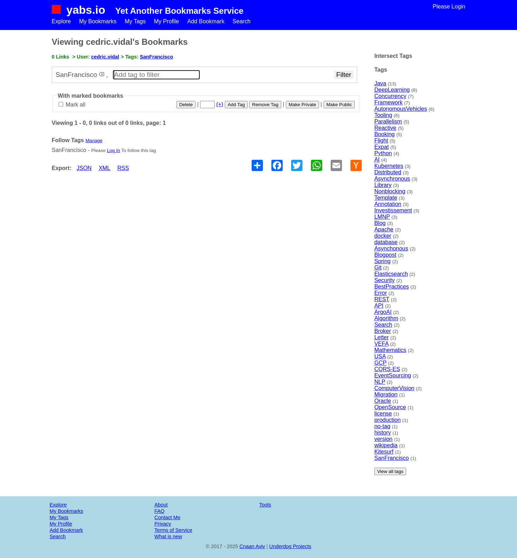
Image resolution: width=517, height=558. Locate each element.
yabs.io (85, 10)
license (383, 414)
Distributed (387, 172)
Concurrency (390, 96)
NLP (379, 382)
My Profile (166, 21)
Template (385, 198)
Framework (388, 102)
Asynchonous (391, 248)
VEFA (381, 344)
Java (380, 83)
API (379, 306)
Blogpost (385, 255)
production (387, 420)
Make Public (339, 104)
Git (377, 268)
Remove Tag (265, 104)
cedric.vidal (105, 57)
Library (383, 185)
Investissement (393, 210)
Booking (384, 134)
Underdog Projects (290, 546)
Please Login (449, 7)
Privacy (163, 524)
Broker (382, 331)
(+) (219, 104)
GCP (380, 363)
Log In (113, 150)
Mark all (72, 105)
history (382, 433)
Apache (383, 229)
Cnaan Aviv (252, 546)
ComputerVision (394, 388)
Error (380, 293)
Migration (386, 395)
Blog (380, 223)
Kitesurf (383, 452)
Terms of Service (173, 530)
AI (377, 160)
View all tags (390, 471)
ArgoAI (383, 312)
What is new (168, 536)
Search (242, 21)
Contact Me (168, 517)
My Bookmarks (97, 21)
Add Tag (236, 104)
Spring (382, 261)
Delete (186, 104)
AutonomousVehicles (400, 109)
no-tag (382, 426)
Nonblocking (389, 191)
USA (380, 356)
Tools (265, 505)
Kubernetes (388, 166)
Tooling (383, 115)
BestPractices (391, 287)
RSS (123, 168)
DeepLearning (392, 90)
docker (382, 236)
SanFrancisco (391, 458)
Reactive (385, 128)
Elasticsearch (391, 274)
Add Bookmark (205, 21)
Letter (381, 337)
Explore (61, 21)
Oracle (382, 401)
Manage (93, 140)
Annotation (388, 204)
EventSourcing (392, 375)
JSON (84, 168)
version (383, 439)
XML (104, 168)
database (386, 242)
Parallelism (388, 122)
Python (383, 153)
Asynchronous (392, 179)
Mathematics (390, 350)
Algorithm (386, 318)
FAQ (160, 511)
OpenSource (390, 407)
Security (384, 280)
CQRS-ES (387, 369)
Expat (381, 147)
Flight (381, 141)
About (161, 505)
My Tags (135, 21)
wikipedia (386, 445)
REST (381, 299)
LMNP (382, 217)
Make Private (302, 104)
